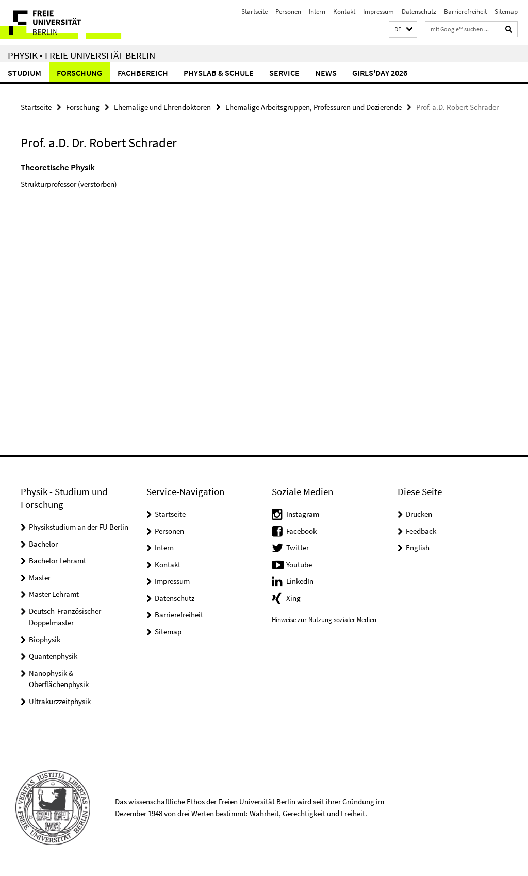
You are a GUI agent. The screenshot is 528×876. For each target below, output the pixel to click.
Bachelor (43, 544)
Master (40, 577)
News (326, 73)
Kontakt (344, 11)
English (418, 547)
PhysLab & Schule (219, 73)
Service (284, 73)
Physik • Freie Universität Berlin (81, 55)
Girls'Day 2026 (379, 73)
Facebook (301, 531)
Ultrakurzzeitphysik (60, 701)
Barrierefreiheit (465, 11)
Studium (24, 73)
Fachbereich (143, 73)
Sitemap (506, 11)
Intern (317, 11)
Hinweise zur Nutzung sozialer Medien (324, 619)
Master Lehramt (54, 594)
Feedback (421, 531)
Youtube (299, 564)
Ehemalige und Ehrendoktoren (162, 107)
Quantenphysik (53, 656)
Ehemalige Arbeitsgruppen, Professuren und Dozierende (313, 107)
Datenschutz (419, 11)
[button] (403, 29)
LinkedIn (300, 581)
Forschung (79, 73)
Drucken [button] (419, 514)
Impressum (378, 11)
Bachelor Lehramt (57, 560)
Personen (288, 11)
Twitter (297, 547)
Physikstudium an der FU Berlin (78, 527)
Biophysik (44, 639)
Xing (293, 598)
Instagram (302, 514)
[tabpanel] (159, 188)
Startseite (254, 11)
